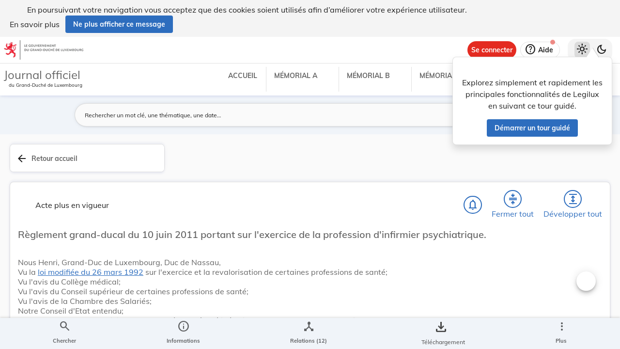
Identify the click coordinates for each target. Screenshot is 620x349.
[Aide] (540, 50)
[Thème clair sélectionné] (582, 50)
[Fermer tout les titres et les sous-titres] (374, 163)
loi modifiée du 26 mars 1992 (270, 253)
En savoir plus (35, 24)
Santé (462, 327)
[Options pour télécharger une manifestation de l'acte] (582, 292)
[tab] (582, 169)
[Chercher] (319, 163)
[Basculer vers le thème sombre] (601, 50)
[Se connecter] (491, 50)
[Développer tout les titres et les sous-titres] (402, 163)
